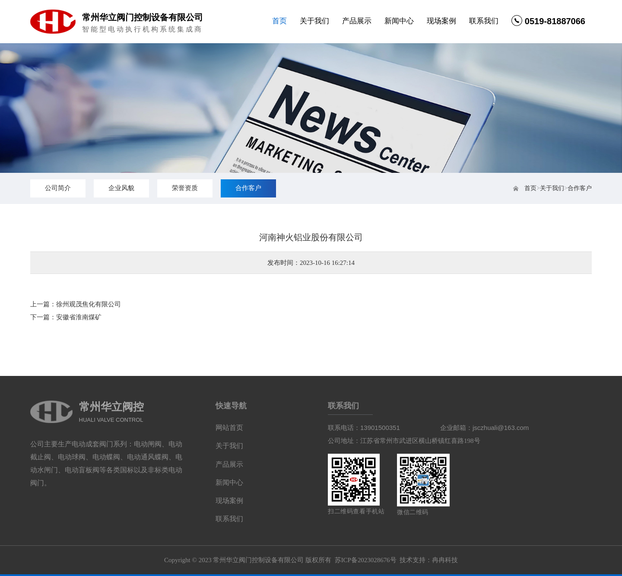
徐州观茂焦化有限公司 (88, 304)
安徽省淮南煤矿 (79, 317)
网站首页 (229, 428)
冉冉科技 (445, 561)
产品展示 (356, 21)
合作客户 (580, 188)
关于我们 (314, 21)
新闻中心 (399, 21)
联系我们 (483, 21)
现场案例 (441, 21)
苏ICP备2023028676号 (365, 561)
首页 (279, 21)
